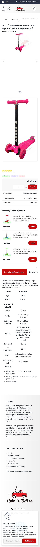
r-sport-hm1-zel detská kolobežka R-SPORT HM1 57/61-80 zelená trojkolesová (25, 251)
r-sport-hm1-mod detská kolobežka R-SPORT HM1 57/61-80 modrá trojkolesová (25, 235)
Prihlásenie (21, 1)
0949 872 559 (20, 509)
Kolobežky (14, 20)
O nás (10, 453)
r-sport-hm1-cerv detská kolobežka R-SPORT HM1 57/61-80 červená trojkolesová (25, 219)
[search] (34, 8)
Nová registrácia (33, 1)
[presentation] (4, 62)
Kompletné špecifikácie (14, 272)
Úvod (5, 20)
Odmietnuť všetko (12, 541)
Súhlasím (29, 541)
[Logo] (20, 8)
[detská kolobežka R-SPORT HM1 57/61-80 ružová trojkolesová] (20, 42)
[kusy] (18, 187)
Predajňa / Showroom (16, 458)
